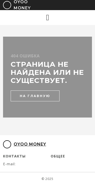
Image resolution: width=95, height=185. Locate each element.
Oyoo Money (24, 144)
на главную (35, 96)
